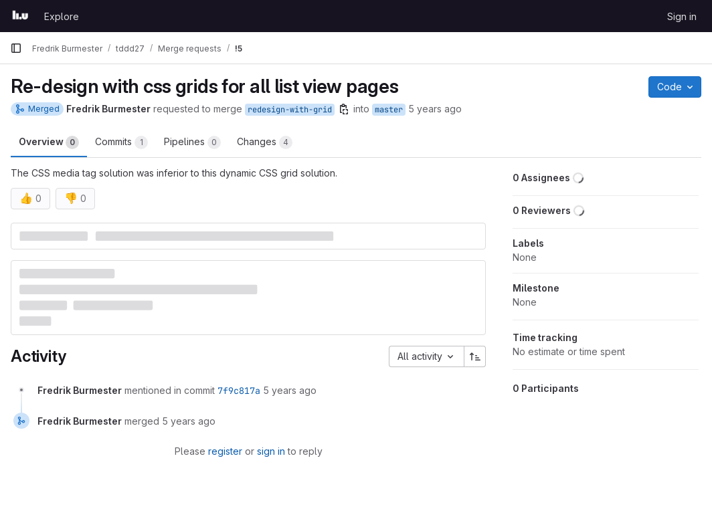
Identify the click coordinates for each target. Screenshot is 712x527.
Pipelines (192, 142)
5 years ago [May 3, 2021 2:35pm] (435, 108)
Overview (49, 142)
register (225, 451)
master (389, 109)
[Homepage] (20, 16)
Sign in (682, 16)
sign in (271, 451)
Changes (264, 142)
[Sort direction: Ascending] (475, 356)
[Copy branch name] (344, 109)
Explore (61, 16)
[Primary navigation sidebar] (16, 48)
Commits (121, 142)
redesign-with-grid (290, 109)
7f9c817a (238, 391)
